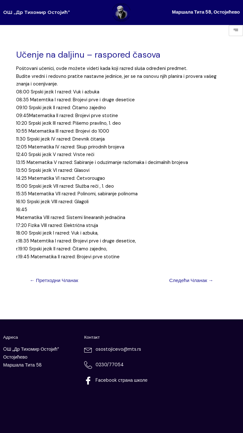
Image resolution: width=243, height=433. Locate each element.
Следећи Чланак (191, 280)
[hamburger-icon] (236, 30)
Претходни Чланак (54, 280)
